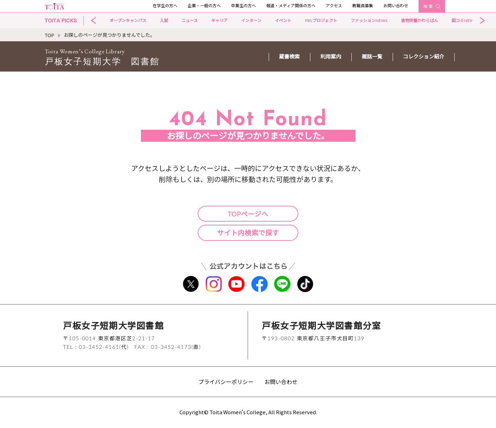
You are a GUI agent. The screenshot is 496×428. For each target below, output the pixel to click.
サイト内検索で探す (248, 233)
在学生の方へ (165, 5)
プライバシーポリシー (226, 382)
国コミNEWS (464, 20)
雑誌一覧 (372, 56)
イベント (283, 20)
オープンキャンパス (128, 20)
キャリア (219, 20)
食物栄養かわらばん (419, 20)
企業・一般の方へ (204, 5)
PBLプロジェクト (321, 20)
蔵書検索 (289, 56)
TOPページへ (248, 214)
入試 (164, 20)
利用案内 (330, 56)
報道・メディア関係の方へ (291, 5)
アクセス (334, 5)
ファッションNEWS (369, 20)
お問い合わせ (395, 5)
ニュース (190, 20)
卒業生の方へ (243, 5)
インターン (251, 20)
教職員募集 (362, 5)
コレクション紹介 (423, 56)
